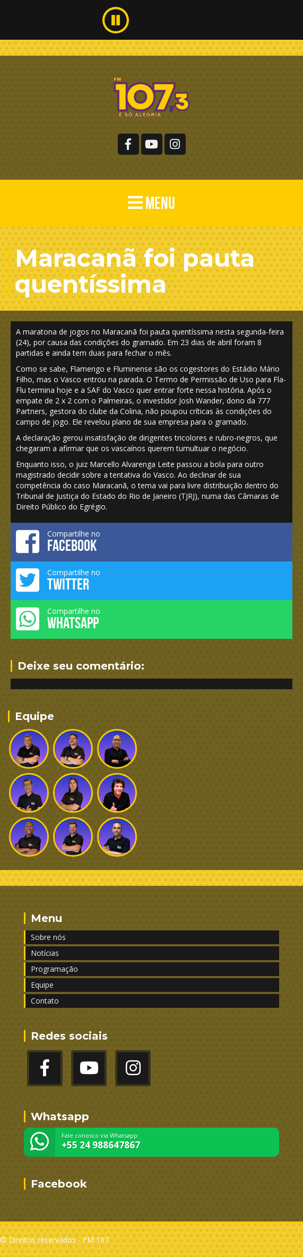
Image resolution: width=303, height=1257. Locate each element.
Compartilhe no (151, 541)
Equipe (42, 985)
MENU (151, 203)
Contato (45, 1001)
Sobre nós (48, 937)
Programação (54, 969)
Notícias (45, 953)
